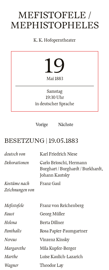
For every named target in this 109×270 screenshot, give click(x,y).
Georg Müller (52, 214)
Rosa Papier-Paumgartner (63, 231)
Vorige (40, 124)
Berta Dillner (52, 222)
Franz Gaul (50, 183)
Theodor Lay (51, 265)
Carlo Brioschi (53, 162)
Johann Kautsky (55, 175)
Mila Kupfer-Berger (58, 248)
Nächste (67, 124)
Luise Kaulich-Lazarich (61, 256)
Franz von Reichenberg (62, 205)
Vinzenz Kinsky (54, 239)
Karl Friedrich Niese (58, 154)
